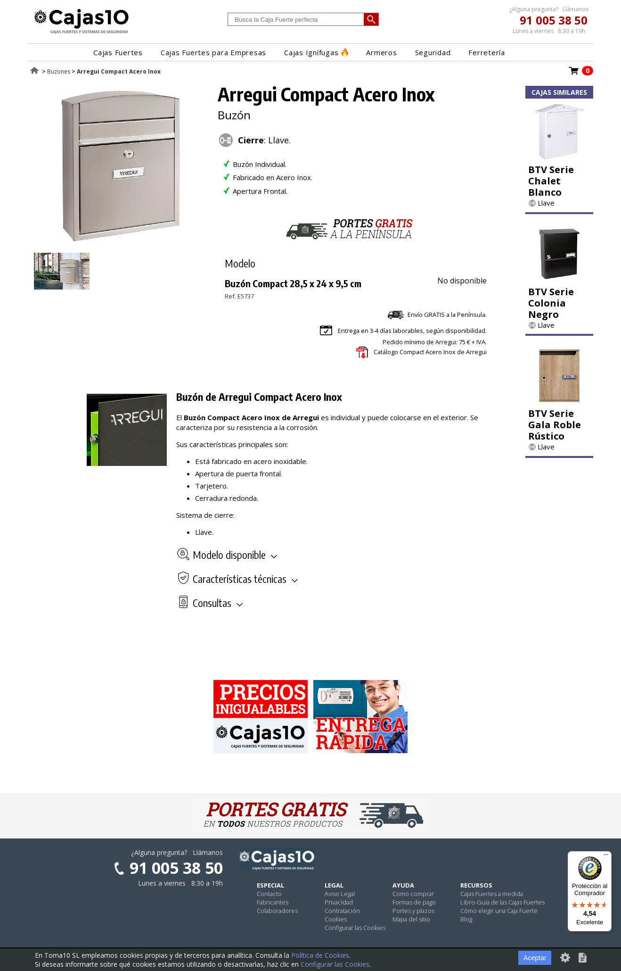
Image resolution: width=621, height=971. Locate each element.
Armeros (381, 52)
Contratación (342, 910)
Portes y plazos (413, 910)
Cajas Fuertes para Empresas (213, 52)
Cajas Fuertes (118, 52)
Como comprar (413, 893)
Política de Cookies (320, 955)
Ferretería (486, 52)
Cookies (336, 919)
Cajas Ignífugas (316, 52)
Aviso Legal (340, 893)
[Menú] (606, 857)
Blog (466, 919)
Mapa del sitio (411, 919)
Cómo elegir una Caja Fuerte (499, 910)
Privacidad (339, 902)
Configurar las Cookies (355, 927)
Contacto (269, 893)
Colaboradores (277, 910)
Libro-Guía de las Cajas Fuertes (502, 902)
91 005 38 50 (554, 20)
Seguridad (433, 52)
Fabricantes (272, 902)
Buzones (58, 71)
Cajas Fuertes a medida (491, 893)
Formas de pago (414, 902)
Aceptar (534, 958)
